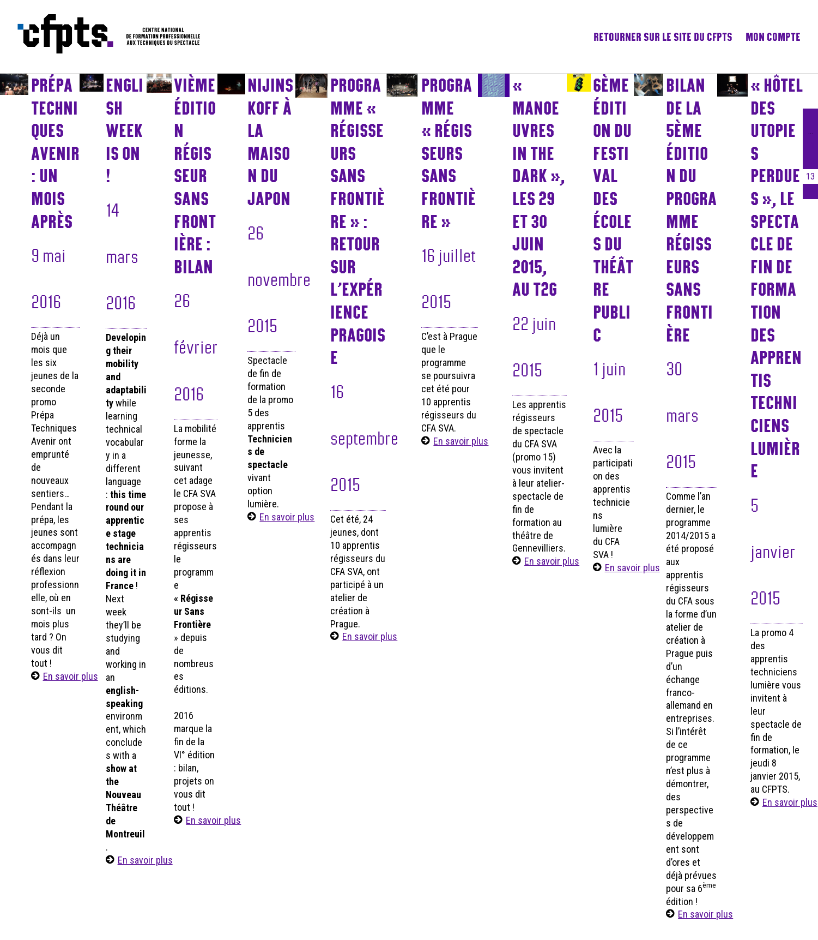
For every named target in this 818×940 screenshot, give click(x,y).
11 (810, 146)
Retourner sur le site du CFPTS (662, 36)
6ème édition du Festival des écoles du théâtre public (613, 210)
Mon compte (773, 36)
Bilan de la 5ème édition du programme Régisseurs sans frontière (691, 210)
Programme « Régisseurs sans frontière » (448, 153)
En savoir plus (70, 676)
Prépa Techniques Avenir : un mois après (55, 153)
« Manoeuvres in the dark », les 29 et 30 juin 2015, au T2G (538, 187)
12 (810, 161)
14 (810, 191)
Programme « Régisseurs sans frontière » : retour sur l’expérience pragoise (357, 221)
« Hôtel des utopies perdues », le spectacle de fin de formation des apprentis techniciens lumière (776, 278)
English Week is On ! (124, 130)
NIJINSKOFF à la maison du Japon (270, 141)
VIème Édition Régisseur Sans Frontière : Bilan (195, 176)
